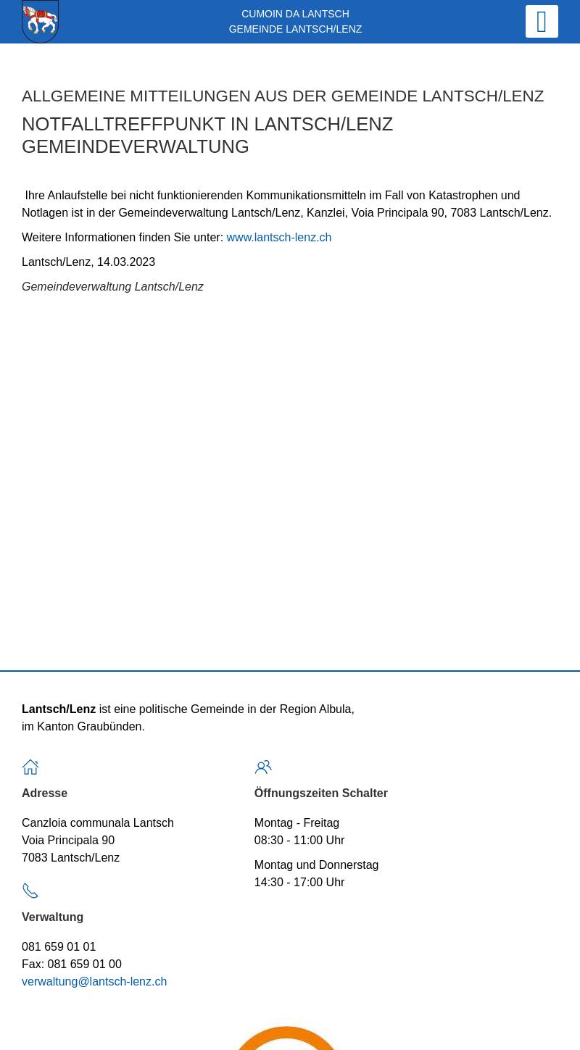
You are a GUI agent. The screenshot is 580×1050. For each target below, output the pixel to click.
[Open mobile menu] (542, 21)
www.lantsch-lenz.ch (279, 237)
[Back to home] (40, 21)
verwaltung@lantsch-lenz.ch (94, 981)
